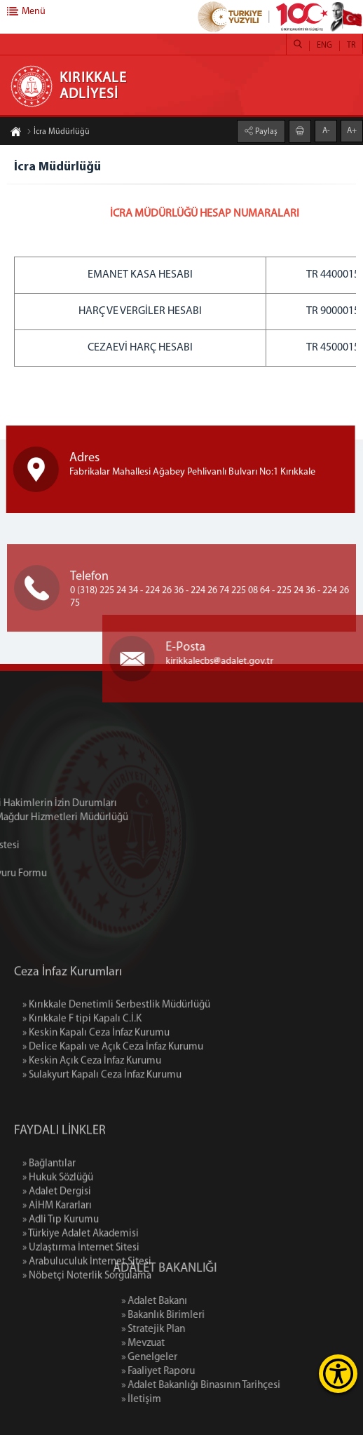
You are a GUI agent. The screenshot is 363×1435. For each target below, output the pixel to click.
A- (326, 130)
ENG (324, 45)
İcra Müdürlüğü (58, 132)
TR (351, 45)
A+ (352, 130)
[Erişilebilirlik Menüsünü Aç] (338, 1373)
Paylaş (265, 131)
